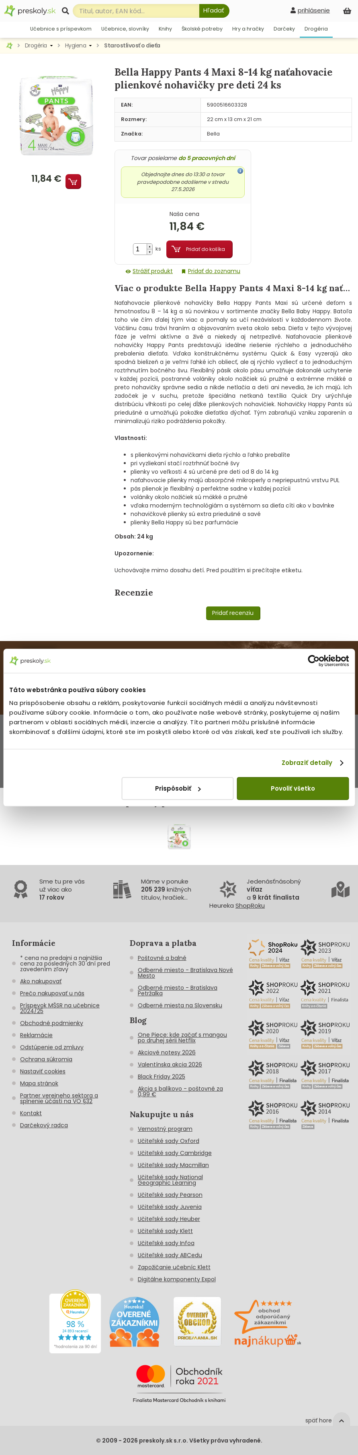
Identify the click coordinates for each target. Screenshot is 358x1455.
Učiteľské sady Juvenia (170, 1207)
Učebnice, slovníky (125, 28)
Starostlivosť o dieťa (132, 45)
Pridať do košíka (205, 249)
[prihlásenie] (310, 10)
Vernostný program (165, 1129)
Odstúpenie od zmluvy (52, 1047)
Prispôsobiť (178, 788)
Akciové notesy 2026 (167, 1052)
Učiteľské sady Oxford (168, 1141)
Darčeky (284, 28)
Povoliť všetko (293, 788)
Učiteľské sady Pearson (170, 1195)
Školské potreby (202, 28)
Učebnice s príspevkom (61, 28)
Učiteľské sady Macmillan (173, 1165)
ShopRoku (250, 905)
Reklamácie (36, 1035)
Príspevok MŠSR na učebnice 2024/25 (60, 1008)
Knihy (165, 28)
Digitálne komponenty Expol (177, 1279)
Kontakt (31, 1113)
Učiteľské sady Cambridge (175, 1153)
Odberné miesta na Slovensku (180, 1005)
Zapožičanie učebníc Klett (174, 1267)
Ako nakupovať (40, 981)
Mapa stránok (39, 1083)
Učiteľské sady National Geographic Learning (170, 1180)
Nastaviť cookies (42, 1071)
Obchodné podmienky (51, 1023)
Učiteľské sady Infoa (166, 1243)
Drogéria (316, 28)
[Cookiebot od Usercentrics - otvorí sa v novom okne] (313, 661)
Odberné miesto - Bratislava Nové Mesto (185, 973)
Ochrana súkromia (46, 1059)
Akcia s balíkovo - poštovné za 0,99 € (180, 1091)
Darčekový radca (44, 1125)
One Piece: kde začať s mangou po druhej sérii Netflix (182, 1037)
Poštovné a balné (162, 958)
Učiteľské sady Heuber (169, 1219)
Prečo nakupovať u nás (52, 993)
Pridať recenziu (233, 613)
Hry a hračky (248, 28)
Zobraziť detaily (307, 762)
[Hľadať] (214, 11)
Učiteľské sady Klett (165, 1231)
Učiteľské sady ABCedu (170, 1255)
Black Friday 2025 (161, 1077)
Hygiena (75, 45)
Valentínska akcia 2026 (170, 1064)
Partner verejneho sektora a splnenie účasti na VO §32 (59, 1098)
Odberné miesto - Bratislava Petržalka (177, 990)
